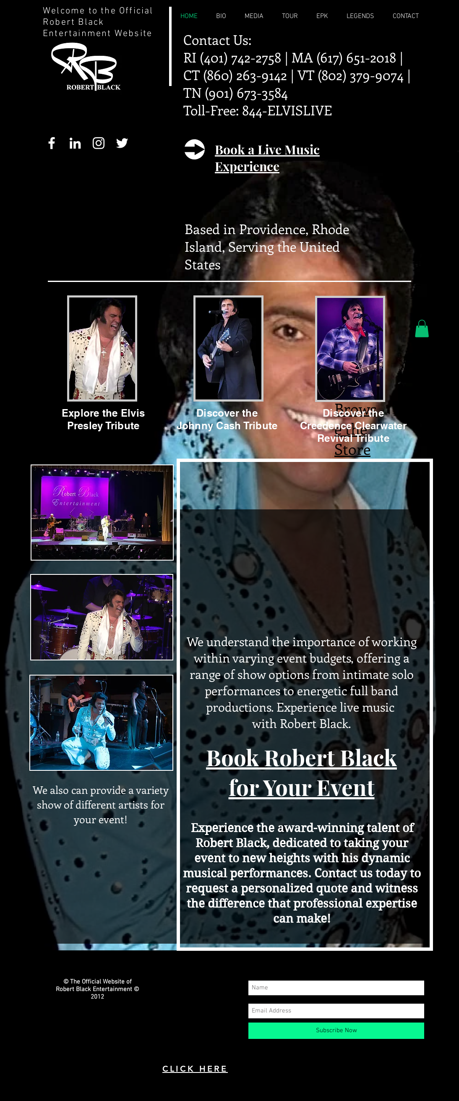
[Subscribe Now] (336, 1031)
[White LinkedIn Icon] (75, 143)
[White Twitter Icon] (122, 143)
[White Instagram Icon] (99, 143)
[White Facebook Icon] (52, 143)
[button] (422, 328)
